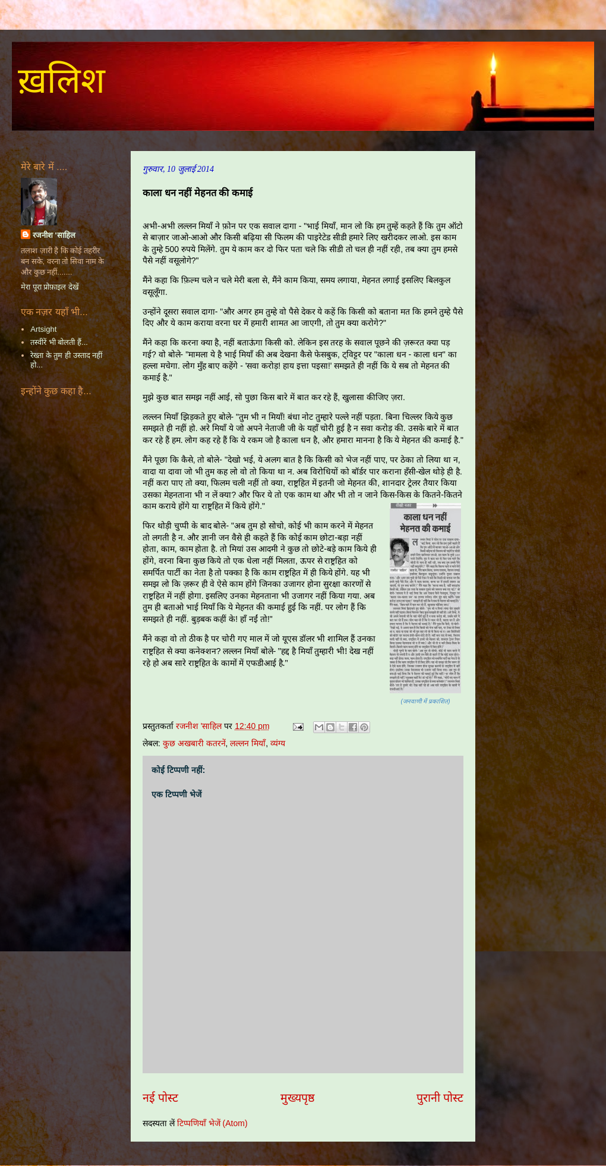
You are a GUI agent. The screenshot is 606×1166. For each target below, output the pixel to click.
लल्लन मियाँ (248, 743)
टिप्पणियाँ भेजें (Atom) (212, 1123)
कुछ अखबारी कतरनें (194, 743)
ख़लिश (61, 80)
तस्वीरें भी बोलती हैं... (59, 342)
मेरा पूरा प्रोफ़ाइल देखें (50, 286)
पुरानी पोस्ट (439, 1097)
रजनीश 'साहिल (54, 235)
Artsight (43, 329)
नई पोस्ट (160, 1097)
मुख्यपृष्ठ (297, 1097)
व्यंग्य (277, 743)
